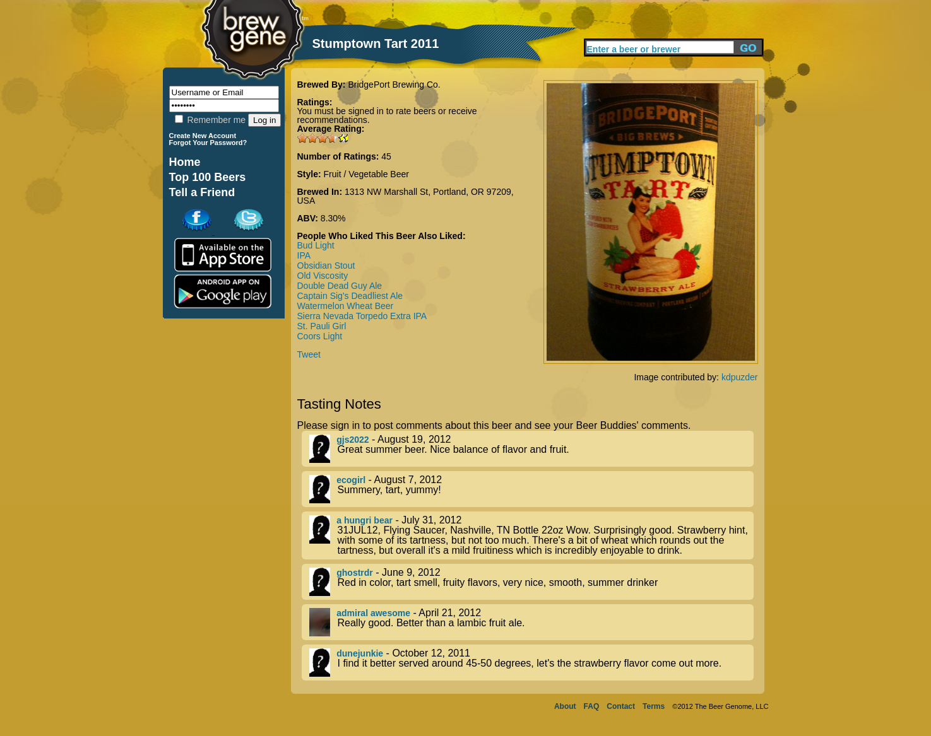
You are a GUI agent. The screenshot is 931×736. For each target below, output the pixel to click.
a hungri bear (364, 520)
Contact (621, 706)
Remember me (210, 120)
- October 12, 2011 (531, 662)
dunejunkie (359, 653)
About (565, 706)
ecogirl (350, 480)
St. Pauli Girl (322, 326)
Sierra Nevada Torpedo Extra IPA (362, 316)
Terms (654, 706)
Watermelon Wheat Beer (345, 306)
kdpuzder (739, 377)
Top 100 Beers (207, 177)
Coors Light (320, 336)
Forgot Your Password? (208, 142)
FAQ (592, 706)
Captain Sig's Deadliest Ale (350, 296)
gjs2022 (352, 440)
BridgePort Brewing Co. (394, 84)
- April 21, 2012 (531, 622)
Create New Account (203, 135)
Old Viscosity (322, 276)
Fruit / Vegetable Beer (366, 174)
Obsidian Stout (326, 265)
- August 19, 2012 (531, 449)
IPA (304, 255)
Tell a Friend (202, 192)
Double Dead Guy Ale (339, 286)
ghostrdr (354, 573)
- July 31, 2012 (531, 535)
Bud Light (316, 245)
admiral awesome (373, 613)
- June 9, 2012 (531, 582)
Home (185, 162)
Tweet (309, 354)
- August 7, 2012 (531, 489)
